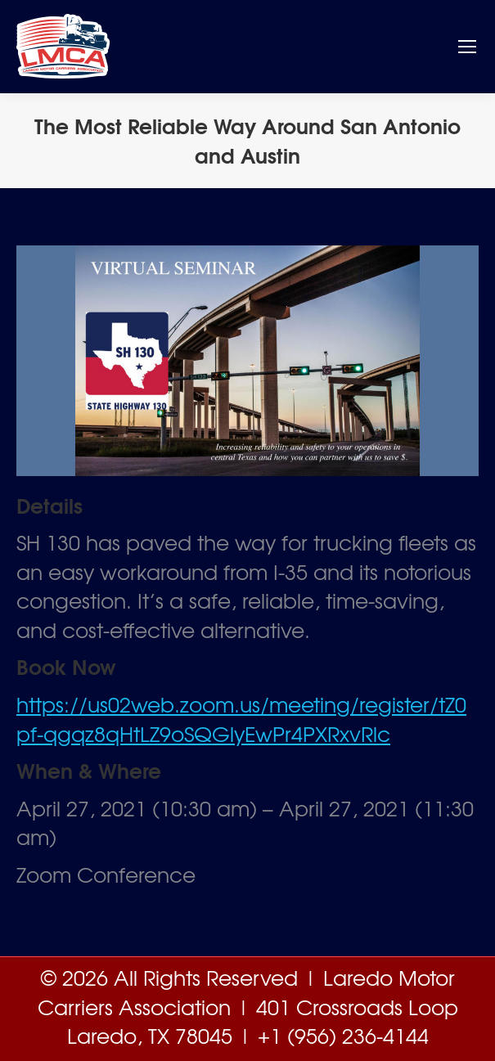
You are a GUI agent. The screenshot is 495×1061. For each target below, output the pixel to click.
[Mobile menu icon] (467, 46)
